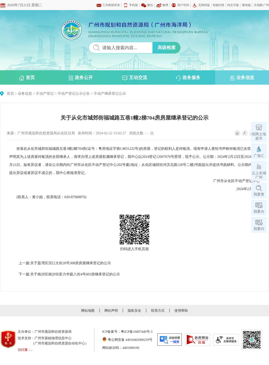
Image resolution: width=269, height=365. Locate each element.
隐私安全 (134, 310)
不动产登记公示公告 (74, 93)
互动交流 (134, 77)
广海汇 (259, 156)
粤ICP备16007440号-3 (136, 331)
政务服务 (188, 77)
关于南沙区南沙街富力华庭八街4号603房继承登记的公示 (75, 274)
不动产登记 (45, 93)
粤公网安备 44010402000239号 (127, 339)
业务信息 (242, 77)
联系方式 (158, 310)
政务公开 (81, 77)
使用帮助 (181, 310)
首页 (27, 77)
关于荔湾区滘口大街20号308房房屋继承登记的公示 (70, 263)
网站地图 (88, 310)
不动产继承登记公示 (110, 93)
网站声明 (111, 310)
